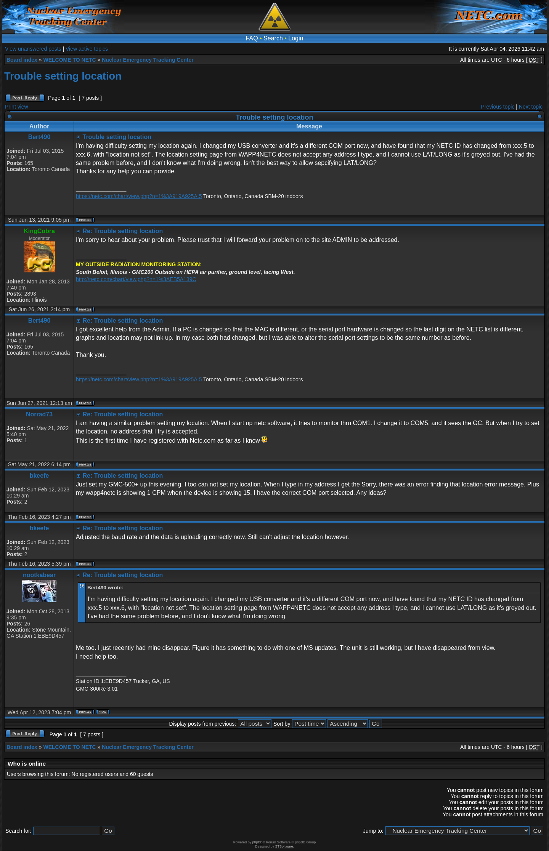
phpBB (257, 842)
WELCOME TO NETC (69, 60)
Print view (16, 107)
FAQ (252, 38)
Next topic (531, 107)
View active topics (87, 49)
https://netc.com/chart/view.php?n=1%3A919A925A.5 (139, 196)
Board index (21, 60)
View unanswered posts (33, 49)
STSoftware (284, 846)
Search (273, 38)
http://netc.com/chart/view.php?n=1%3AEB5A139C (136, 279)
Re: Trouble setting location (122, 231)
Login (295, 38)
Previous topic (498, 107)
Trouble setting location (63, 76)
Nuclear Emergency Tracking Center (147, 60)
